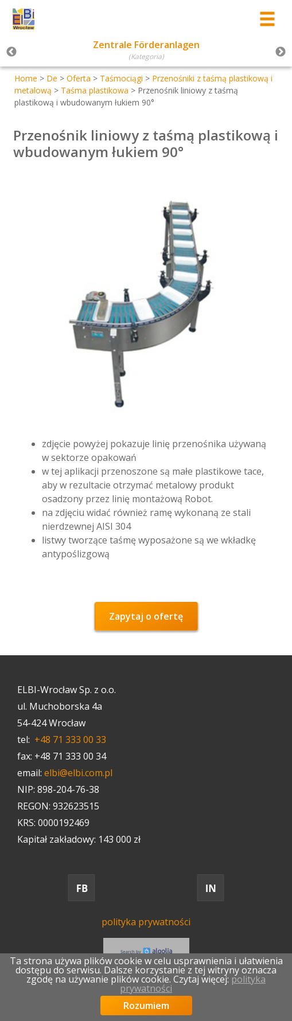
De (51, 78)
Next (280, 52)
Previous (11, 52)
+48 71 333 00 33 (70, 739)
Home (25, 78)
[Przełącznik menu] (267, 19)
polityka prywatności (146, 922)
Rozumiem (146, 1005)
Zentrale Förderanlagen (146, 44)
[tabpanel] (146, 52)
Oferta (79, 78)
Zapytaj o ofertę (146, 616)
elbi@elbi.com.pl (78, 772)
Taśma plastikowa (95, 90)
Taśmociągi (121, 78)
